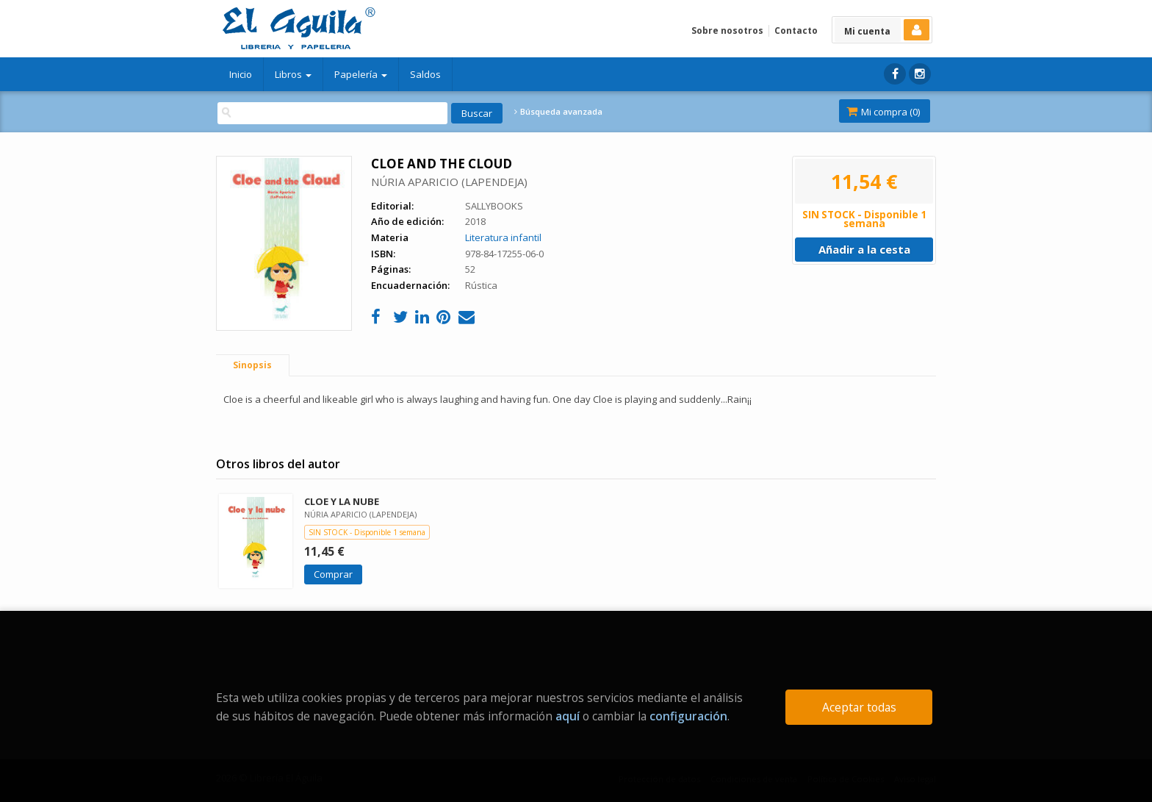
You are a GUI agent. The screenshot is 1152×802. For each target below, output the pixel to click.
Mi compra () (883, 111)
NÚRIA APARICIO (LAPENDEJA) (449, 181)
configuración (688, 716)
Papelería (360, 74)
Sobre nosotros (727, 30)
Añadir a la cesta (864, 249)
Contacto (796, 30)
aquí (567, 716)
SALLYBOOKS (494, 205)
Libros (293, 74)
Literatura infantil (503, 237)
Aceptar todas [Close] (859, 707)
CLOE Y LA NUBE (341, 501)
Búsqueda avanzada (558, 111)
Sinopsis (252, 365)
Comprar (333, 574)
